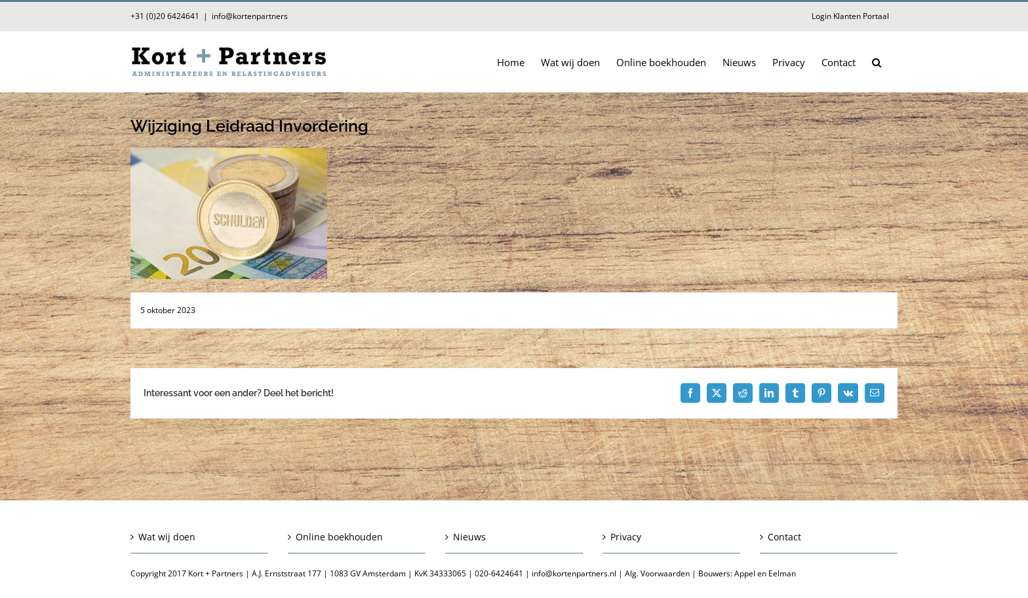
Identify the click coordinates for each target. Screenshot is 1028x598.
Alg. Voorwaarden (657, 573)
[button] (876, 61)
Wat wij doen (166, 537)
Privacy (625, 537)
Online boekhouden (339, 537)
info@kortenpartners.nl (574, 573)
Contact (784, 537)
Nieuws (469, 537)
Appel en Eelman (765, 573)
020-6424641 (499, 573)
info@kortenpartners (250, 16)
